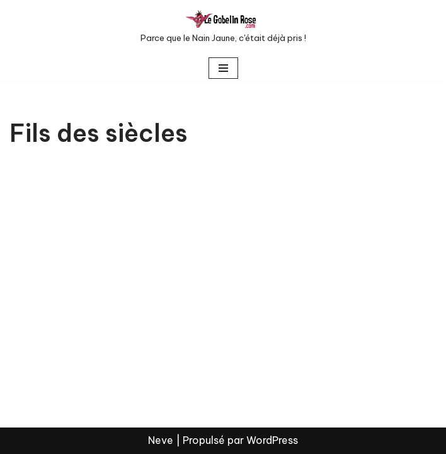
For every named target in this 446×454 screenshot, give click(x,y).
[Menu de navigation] (223, 68)
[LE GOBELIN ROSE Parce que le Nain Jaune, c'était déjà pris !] (223, 27)
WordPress (272, 440)
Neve (160, 440)
